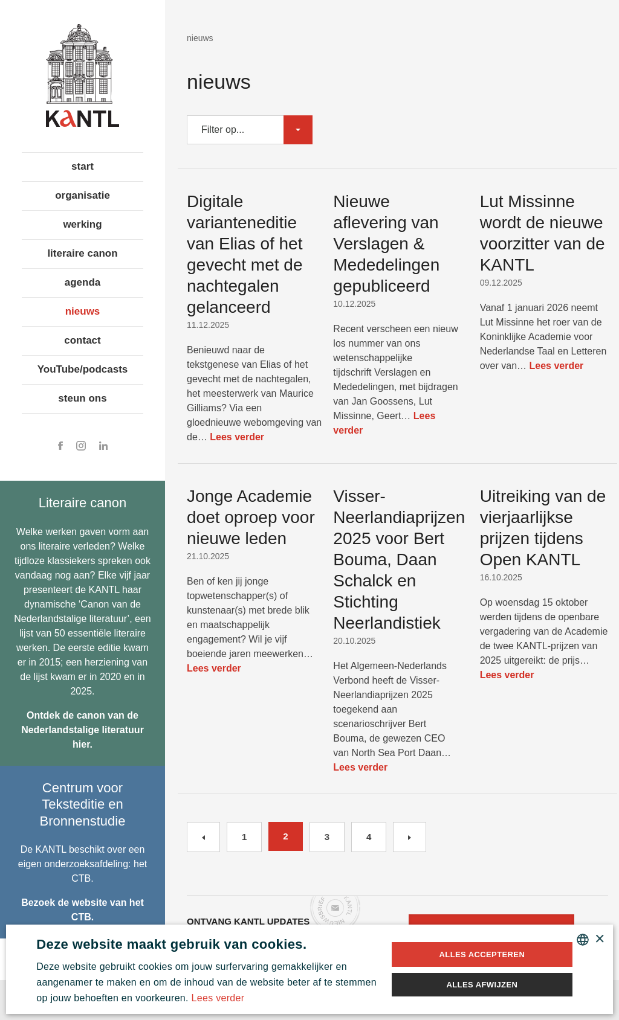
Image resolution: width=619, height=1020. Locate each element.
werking (82, 224)
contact (82, 340)
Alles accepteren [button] (482, 954)
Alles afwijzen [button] (481, 984)
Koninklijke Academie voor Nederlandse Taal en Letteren (82, 75)
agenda (83, 282)
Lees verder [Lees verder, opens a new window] (218, 998)
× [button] (599, 939)
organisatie (82, 195)
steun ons (82, 398)
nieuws (82, 311)
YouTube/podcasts (82, 369)
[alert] (309, 969)
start (82, 166)
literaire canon (82, 253)
